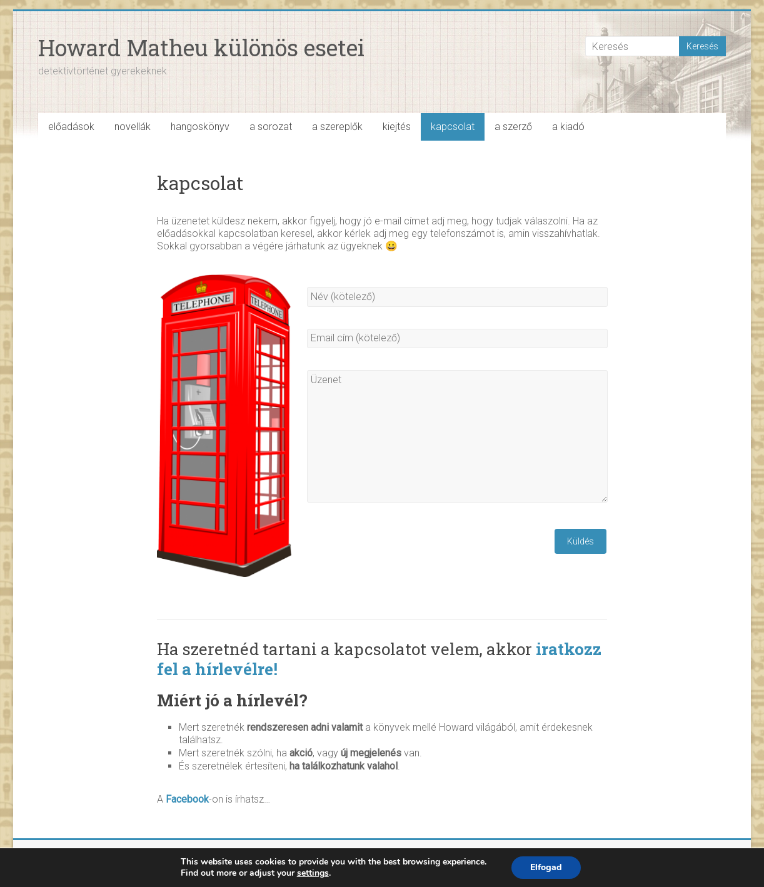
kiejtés (397, 127)
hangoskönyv (200, 127)
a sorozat (270, 127)
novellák (132, 127)
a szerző (513, 127)
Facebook (187, 799)
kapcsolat (453, 127)
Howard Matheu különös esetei (201, 48)
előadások (71, 127)
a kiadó (568, 127)
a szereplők (337, 127)
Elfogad (546, 867)
